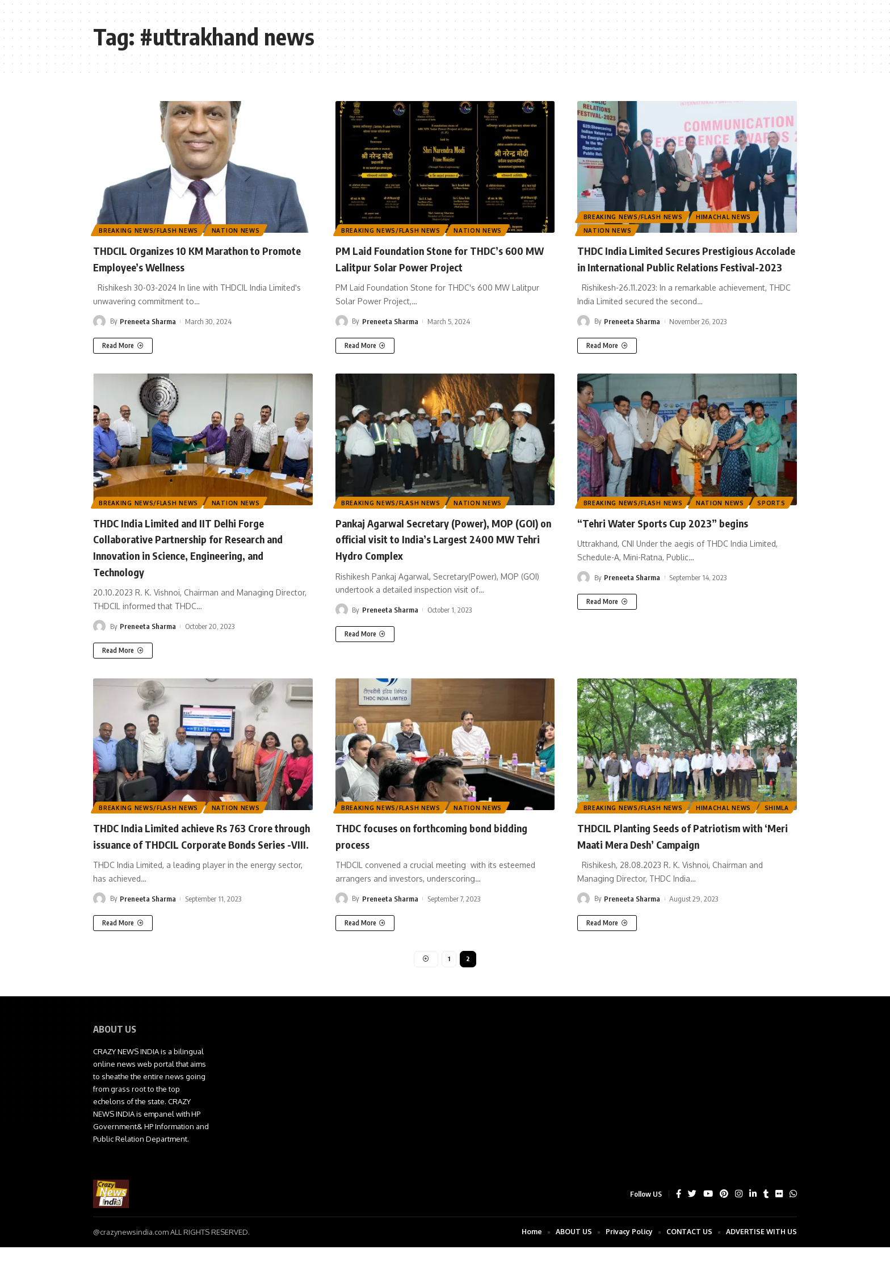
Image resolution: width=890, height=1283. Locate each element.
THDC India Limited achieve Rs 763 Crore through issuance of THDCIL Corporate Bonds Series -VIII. (201, 859)
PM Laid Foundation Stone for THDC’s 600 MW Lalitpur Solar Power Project (436, 258)
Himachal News (726, 214)
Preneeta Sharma (148, 321)
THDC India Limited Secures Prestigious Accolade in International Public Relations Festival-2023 (686, 266)
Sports (598, 517)
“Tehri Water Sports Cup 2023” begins (680, 538)
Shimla (596, 822)
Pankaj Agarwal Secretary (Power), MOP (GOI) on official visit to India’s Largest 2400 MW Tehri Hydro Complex (442, 554)
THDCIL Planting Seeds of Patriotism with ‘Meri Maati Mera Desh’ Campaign (680, 851)
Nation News (239, 229)
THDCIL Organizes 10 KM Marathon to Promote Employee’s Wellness (193, 258)
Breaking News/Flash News (149, 229)
